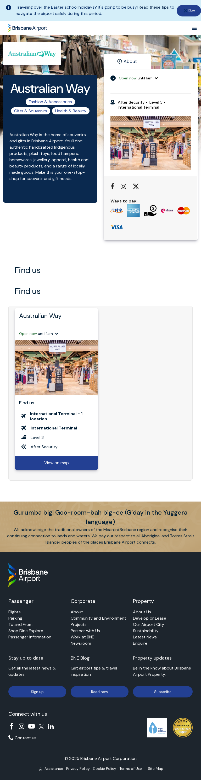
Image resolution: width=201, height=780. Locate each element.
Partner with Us (85, 630)
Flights (14, 612)
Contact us (25, 738)
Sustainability (146, 630)
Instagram (21, 726)
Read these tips (154, 7)
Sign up (37, 691)
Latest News (145, 637)
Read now (99, 691)
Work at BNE (82, 637)
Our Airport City (148, 624)
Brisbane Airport (27, 27)
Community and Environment (98, 618)
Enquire (140, 643)
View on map (56, 462)
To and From (20, 624)
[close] (188, 10)
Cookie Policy (104, 768)
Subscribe (162, 691)
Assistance (53, 768)
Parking (15, 618)
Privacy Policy (78, 768)
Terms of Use (130, 768)
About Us (142, 612)
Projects (79, 624)
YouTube (31, 726)
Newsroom (81, 643)
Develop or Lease (149, 618)
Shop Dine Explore (25, 630)
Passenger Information (29, 637)
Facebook (11, 726)
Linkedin (51, 726)
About (77, 612)
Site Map (155, 768)
